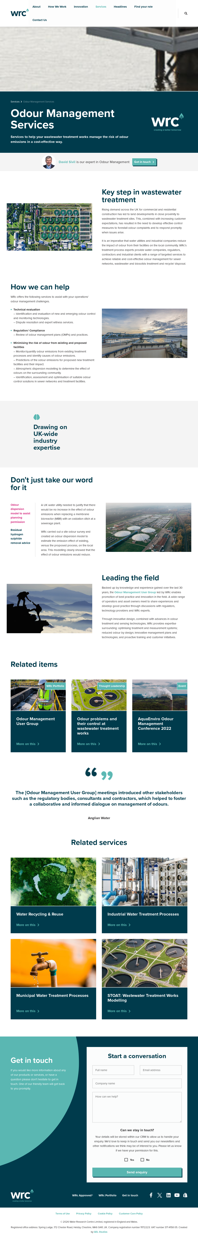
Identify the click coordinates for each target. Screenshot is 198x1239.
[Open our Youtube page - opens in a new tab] (177, 1195)
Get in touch (142, 162)
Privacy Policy (83, 1213)
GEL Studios (100, 1231)
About (36, 6)
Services (101, 6)
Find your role (143, 6)
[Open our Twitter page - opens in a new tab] (159, 1195)
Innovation (81, 6)
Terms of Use (62, 1213)
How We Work (57, 6)
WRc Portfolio (107, 1195)
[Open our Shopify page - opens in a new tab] (185, 1195)
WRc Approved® (82, 1195)
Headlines (120, 6)
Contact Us (39, 20)
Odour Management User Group (135, 592)
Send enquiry (137, 1175)
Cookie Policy (105, 1213)
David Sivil (67, 162)
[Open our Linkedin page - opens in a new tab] (168, 1195)
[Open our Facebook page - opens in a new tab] (151, 1195)
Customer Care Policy (131, 1213)
